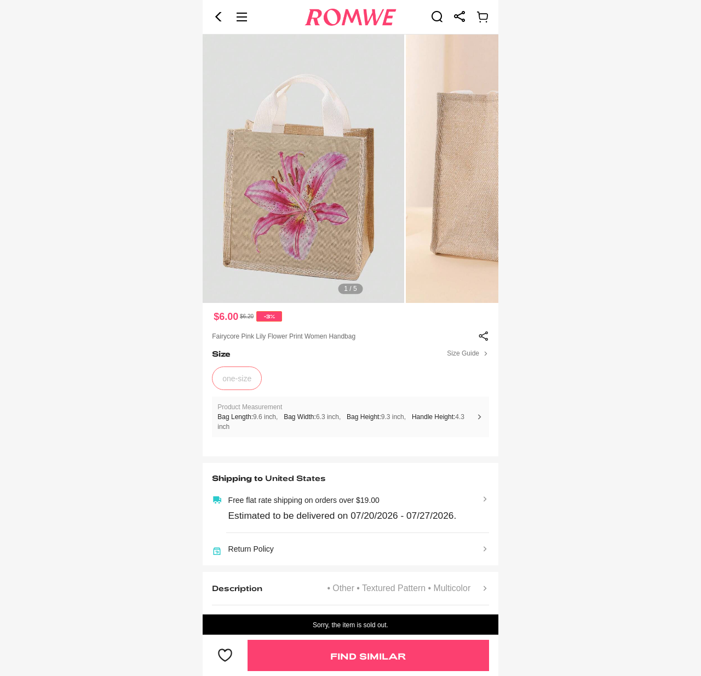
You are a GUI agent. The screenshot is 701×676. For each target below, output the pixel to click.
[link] (437, 16)
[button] (218, 17)
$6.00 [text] (226, 317)
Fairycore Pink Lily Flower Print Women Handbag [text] (283, 336)
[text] (350, 169)
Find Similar (368, 656)
